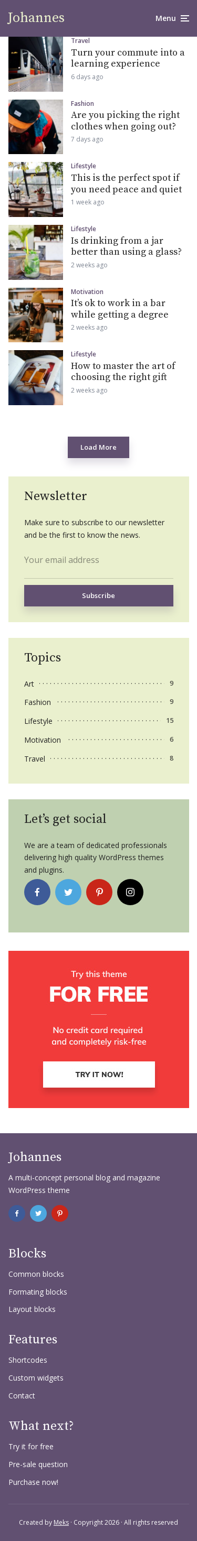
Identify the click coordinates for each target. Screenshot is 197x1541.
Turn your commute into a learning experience (128, 58)
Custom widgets (36, 1378)
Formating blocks (37, 1292)
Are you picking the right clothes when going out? (125, 121)
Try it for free (31, 1446)
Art (29, 684)
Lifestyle (83, 166)
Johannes (36, 18)
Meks (61, 1522)
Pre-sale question (38, 1464)
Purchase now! (33, 1482)
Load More (98, 447)
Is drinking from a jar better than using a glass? (126, 246)
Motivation (87, 292)
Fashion (82, 104)
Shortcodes (27, 1360)
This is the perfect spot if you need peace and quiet (126, 183)
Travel (80, 41)
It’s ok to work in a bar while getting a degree (120, 309)
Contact (21, 1396)
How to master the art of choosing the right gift (123, 372)
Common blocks (36, 1274)
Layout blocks (32, 1309)
